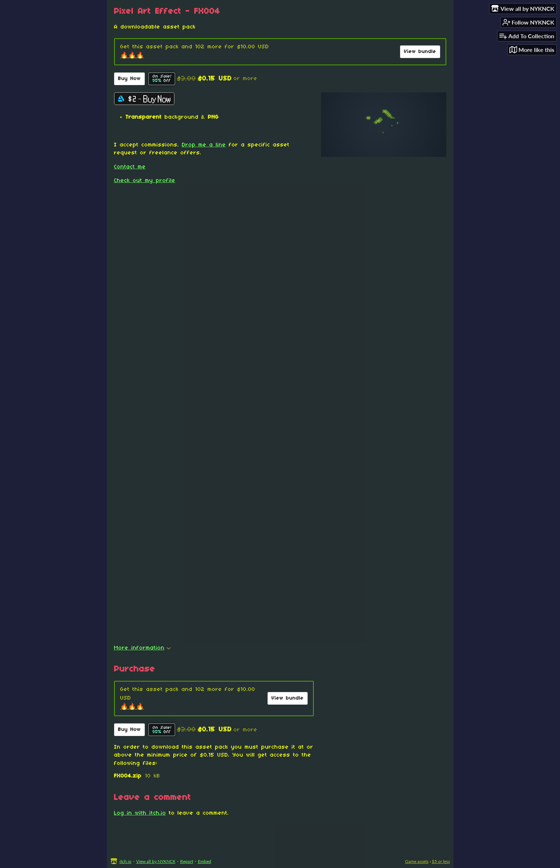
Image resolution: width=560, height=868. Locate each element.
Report (186, 861)
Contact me (130, 167)
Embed (204, 861)
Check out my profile (144, 181)
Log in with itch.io (140, 813)
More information (142, 648)
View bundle (420, 51)
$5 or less (441, 861)
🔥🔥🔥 (132, 56)
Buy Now (129, 78)
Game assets (417, 861)
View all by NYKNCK (155, 861)
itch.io (125, 861)
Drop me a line (204, 145)
